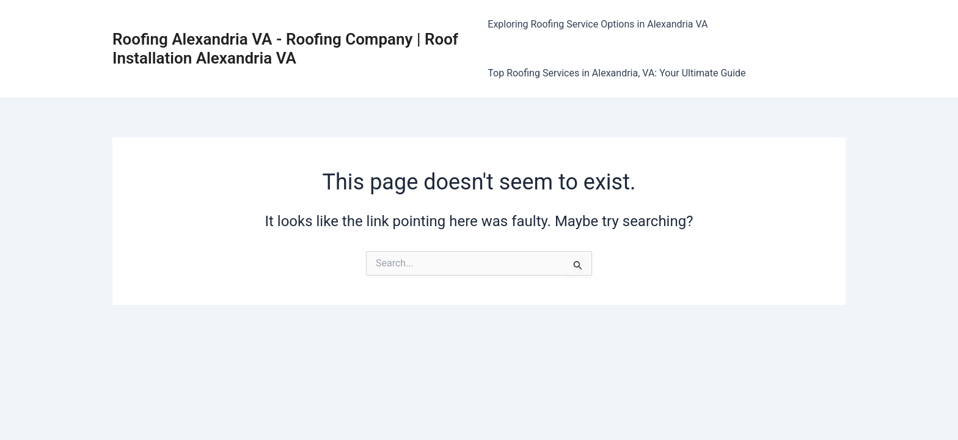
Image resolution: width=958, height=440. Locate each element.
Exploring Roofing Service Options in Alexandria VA (598, 24)
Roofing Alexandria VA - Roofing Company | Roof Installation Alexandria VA (285, 48)
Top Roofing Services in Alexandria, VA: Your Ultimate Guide (616, 73)
